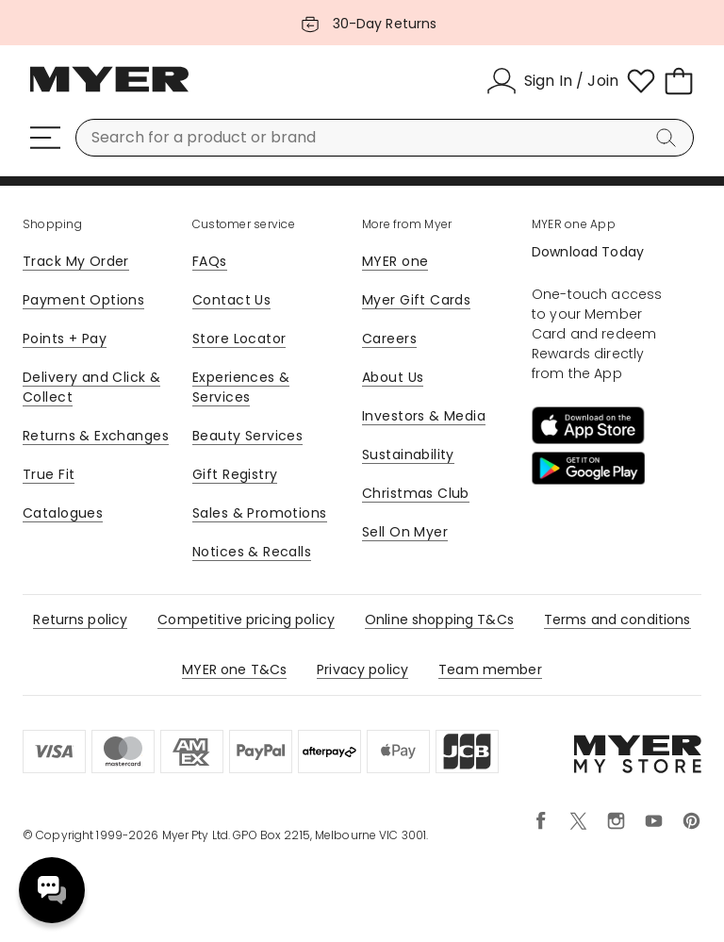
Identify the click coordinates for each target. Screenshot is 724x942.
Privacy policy (362, 669)
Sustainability (408, 454)
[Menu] (45, 138)
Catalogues (63, 513)
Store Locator (239, 338)
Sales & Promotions (259, 513)
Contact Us (231, 299)
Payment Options (83, 299)
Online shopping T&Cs (439, 619)
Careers (389, 338)
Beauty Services (247, 435)
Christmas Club (415, 493)
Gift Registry (234, 474)
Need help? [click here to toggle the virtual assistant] (52, 890)
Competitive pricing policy (246, 619)
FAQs (209, 261)
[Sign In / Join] (552, 81)
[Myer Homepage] (109, 89)
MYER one (395, 261)
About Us (392, 377)
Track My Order (76, 261)
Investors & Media (423, 415)
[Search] (669, 138)
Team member (490, 669)
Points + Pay (65, 338)
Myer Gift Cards (416, 299)
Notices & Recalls (251, 551)
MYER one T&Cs (234, 669)
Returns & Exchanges (96, 435)
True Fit (48, 474)
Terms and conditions (617, 619)
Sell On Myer (405, 531)
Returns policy (80, 619)
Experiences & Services (240, 387)
